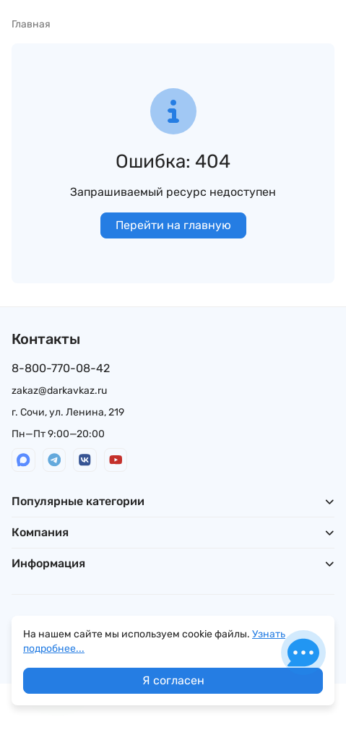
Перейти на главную (173, 225)
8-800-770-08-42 (61, 368)
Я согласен (173, 680)
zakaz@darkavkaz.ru (59, 390)
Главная (31, 24)
